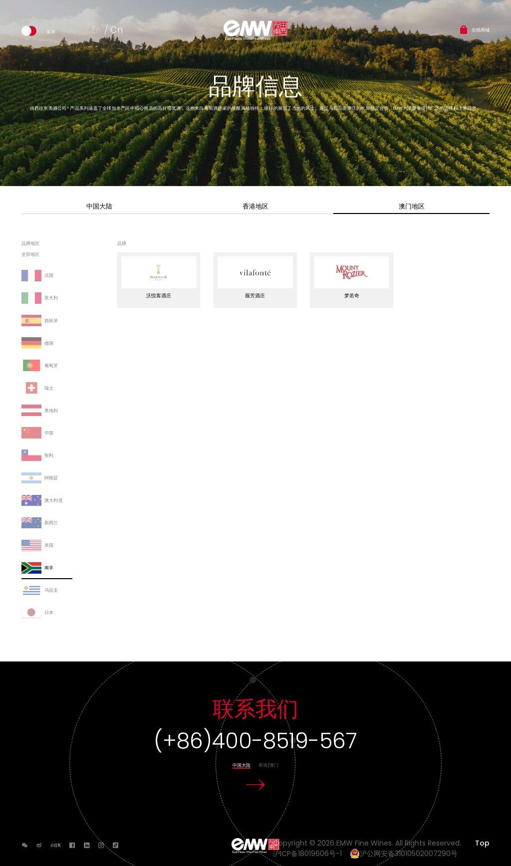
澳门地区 (412, 206)
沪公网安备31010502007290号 (404, 854)
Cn (116, 29)
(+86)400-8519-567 (255, 741)
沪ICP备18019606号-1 (310, 854)
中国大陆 (99, 206)
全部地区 (30, 254)
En (96, 29)
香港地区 (255, 206)
